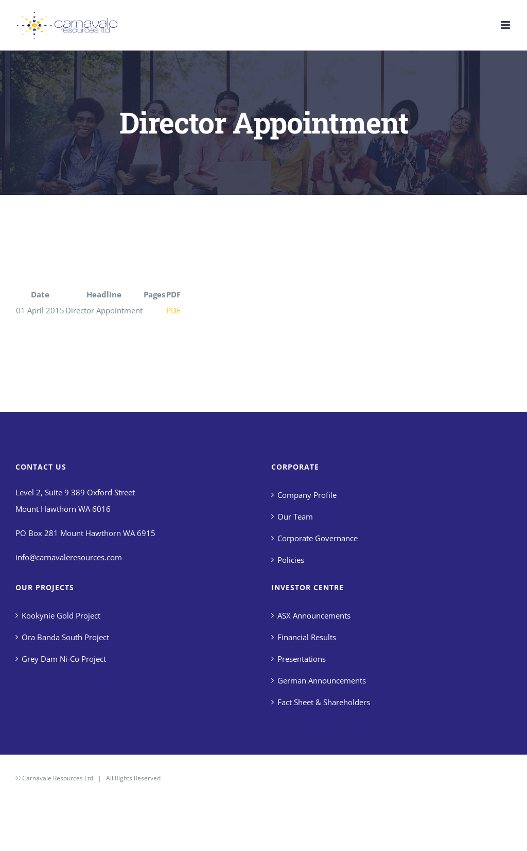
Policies (290, 560)
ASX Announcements (313, 615)
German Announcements (321, 680)
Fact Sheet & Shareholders (323, 702)
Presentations (301, 659)
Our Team (295, 516)
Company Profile (307, 495)
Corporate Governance (317, 538)
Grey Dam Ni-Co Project (64, 659)
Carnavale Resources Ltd (57, 778)
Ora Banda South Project (65, 637)
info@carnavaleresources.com (68, 557)
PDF (173, 310)
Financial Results (306, 637)
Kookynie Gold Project (61, 615)
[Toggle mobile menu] (506, 25)
